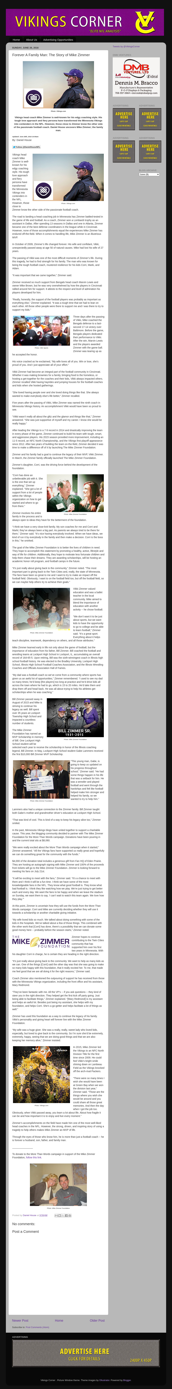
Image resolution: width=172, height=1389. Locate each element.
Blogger (127, 1380)
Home (16, 39)
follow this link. (34, 1157)
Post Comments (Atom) (37, 1327)
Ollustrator (104, 1380)
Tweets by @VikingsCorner (126, 46)
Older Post (97, 1320)
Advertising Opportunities (58, 39)
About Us (31, 39)
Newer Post (20, 1320)
